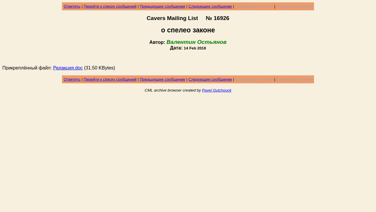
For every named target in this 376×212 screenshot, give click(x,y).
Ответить (72, 6)
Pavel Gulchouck (216, 90)
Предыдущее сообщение (162, 6)
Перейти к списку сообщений (110, 6)
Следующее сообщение (210, 6)
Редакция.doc (68, 67)
